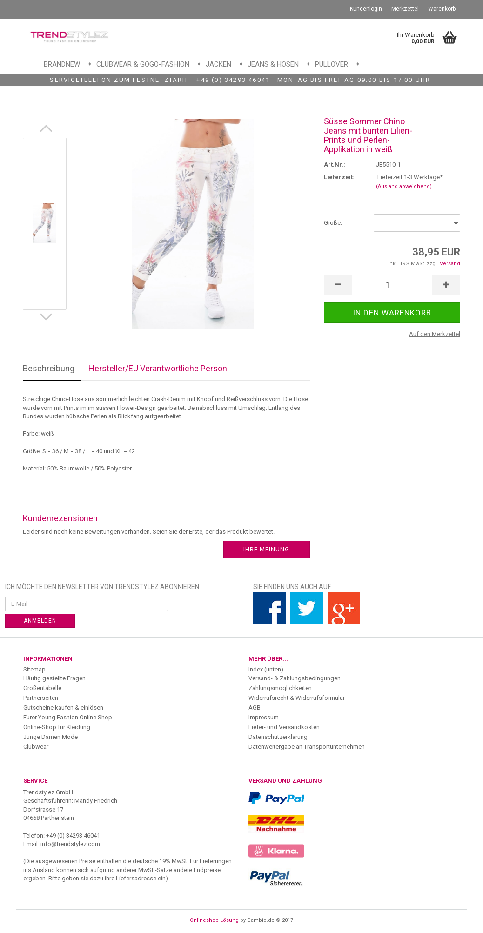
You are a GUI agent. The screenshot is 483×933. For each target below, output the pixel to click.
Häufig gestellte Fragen (54, 678)
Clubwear (35, 746)
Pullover (331, 64)
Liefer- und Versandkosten (284, 727)
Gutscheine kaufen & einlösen (63, 707)
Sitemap (34, 669)
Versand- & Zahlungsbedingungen (294, 678)
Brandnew (62, 64)
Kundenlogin (366, 9)
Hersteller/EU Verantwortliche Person (157, 368)
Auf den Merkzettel (434, 333)
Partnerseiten (40, 697)
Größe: (333, 222)
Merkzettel (405, 9)
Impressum (263, 717)
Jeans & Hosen (273, 64)
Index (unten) (265, 669)
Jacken (218, 64)
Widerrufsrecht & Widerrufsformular (296, 697)
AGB (254, 707)
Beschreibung (48, 368)
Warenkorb (442, 9)
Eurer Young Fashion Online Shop (67, 717)
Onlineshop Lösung (214, 920)
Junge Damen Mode (50, 736)
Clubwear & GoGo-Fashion (142, 64)
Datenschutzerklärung (278, 736)
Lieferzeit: (339, 177)
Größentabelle (42, 688)
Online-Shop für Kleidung (56, 727)
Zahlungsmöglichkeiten (280, 688)
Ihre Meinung (266, 549)
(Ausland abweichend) (404, 186)
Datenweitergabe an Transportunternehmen (306, 746)
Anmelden (40, 621)
